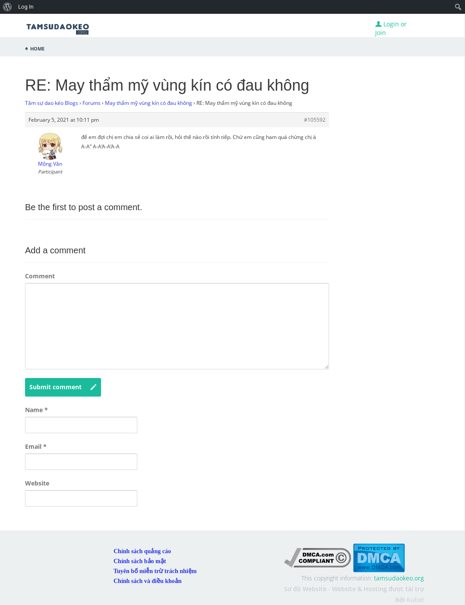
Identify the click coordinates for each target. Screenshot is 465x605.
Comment (40, 276)
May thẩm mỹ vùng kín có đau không (148, 103)
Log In (26, 6)
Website (37, 483)
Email (36, 446)
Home (37, 48)
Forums (91, 103)
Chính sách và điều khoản (148, 581)
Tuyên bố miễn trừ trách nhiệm (155, 571)
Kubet (415, 600)
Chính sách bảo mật (140, 561)
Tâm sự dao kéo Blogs (51, 103)
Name (36, 410)
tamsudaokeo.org (399, 578)
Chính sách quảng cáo (142, 551)
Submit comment (63, 387)
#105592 (315, 119)
